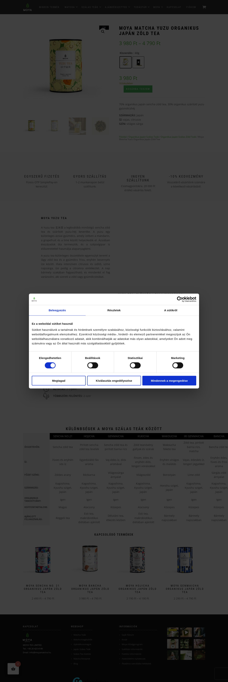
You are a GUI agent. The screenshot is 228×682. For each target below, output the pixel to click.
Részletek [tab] (114, 310)
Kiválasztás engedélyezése (114, 380)
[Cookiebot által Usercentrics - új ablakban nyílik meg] (179, 299)
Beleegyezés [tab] (57, 310)
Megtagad (58, 380)
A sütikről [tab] (170, 310)
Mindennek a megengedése (169, 380)
